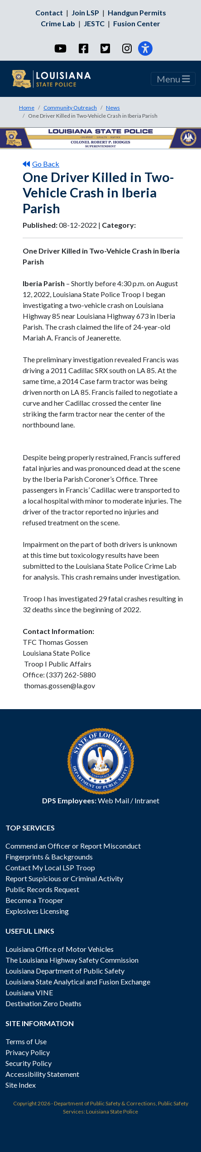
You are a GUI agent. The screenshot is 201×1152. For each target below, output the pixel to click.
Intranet (146, 800)
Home (26, 107)
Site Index (20, 1084)
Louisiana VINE (29, 992)
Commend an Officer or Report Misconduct (73, 845)
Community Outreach (70, 107)
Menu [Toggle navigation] (173, 78)
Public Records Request (42, 889)
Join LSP (85, 12)
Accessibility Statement (42, 1074)
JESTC (94, 23)
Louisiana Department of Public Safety (64, 970)
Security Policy (28, 1063)
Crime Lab (58, 23)
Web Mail (113, 800)
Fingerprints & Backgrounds (49, 856)
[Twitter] (105, 48)
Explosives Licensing (37, 911)
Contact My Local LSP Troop (50, 867)
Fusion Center (136, 23)
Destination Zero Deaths (43, 1003)
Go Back (41, 163)
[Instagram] (126, 48)
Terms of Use (26, 1041)
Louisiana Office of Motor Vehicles (59, 949)
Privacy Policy (27, 1052)
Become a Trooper (34, 900)
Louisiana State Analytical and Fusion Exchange (77, 981)
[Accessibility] (145, 48)
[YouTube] (60, 48)
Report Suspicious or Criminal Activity (64, 878)
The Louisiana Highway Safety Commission (72, 959)
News (113, 107)
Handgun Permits (137, 12)
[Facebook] (83, 48)
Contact (49, 12)
